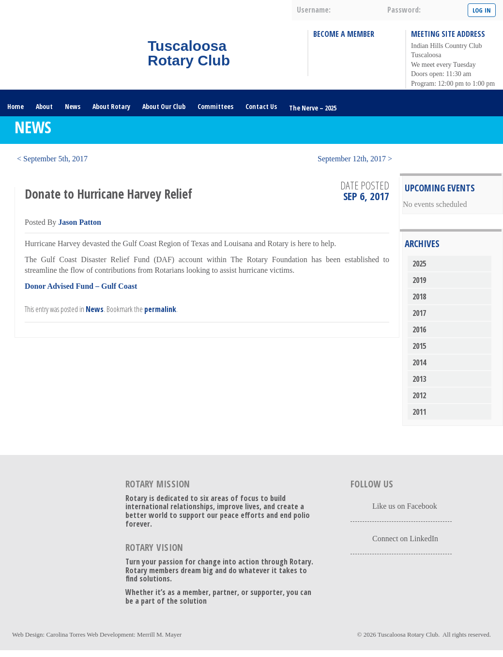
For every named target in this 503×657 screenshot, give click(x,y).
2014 (419, 362)
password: (404, 9)
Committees (215, 106)
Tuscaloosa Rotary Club (408, 634)
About (44, 106)
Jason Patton (79, 222)
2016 (419, 329)
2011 (419, 412)
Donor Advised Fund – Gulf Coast (81, 286)
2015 (419, 346)
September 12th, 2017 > (355, 159)
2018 (419, 296)
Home (15, 106)
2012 (419, 395)
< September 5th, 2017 (52, 159)
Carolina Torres (65, 634)
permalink (160, 309)
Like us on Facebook (404, 506)
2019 (419, 280)
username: (314, 9)
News (72, 106)
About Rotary (111, 106)
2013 (419, 379)
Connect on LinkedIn (405, 538)
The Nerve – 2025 (312, 107)
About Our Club (163, 106)
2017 (419, 313)
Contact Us (261, 106)
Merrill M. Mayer (159, 634)
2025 (419, 263)
